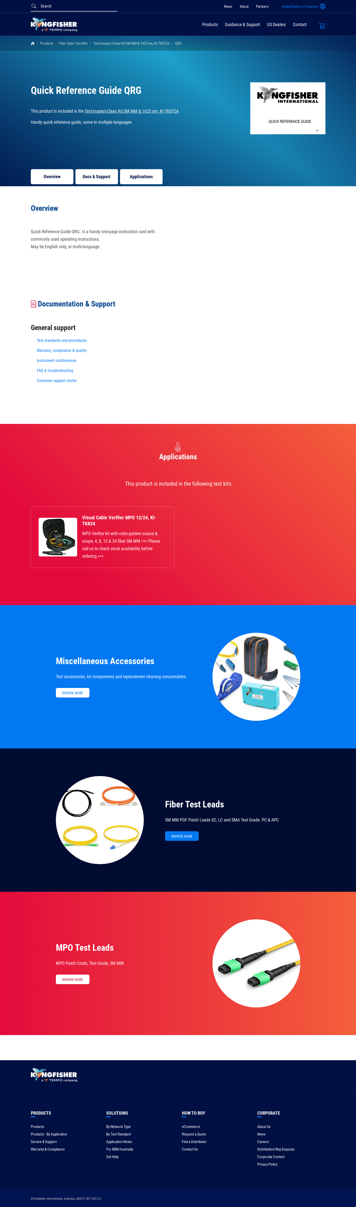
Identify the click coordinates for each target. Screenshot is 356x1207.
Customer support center (57, 380)
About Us (264, 1126)
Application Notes (119, 1141)
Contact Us (190, 1149)
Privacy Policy (267, 1164)
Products (210, 24)
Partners (262, 6)
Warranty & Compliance (48, 1149)
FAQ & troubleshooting (55, 370)
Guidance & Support (242, 24)
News (228, 6)
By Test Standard (118, 1134)
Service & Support (44, 1141)
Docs (96, 176)
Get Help (112, 1157)
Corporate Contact (271, 1157)
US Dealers (276, 24)
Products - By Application (49, 1134)
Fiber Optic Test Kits (73, 43)
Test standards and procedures (62, 340)
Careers (263, 1141)
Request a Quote (194, 1134)
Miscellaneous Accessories (105, 661)
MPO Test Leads (85, 947)
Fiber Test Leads (194, 804)
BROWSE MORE (72, 693)
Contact (300, 24)
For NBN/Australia (119, 1149)
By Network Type (118, 1126)
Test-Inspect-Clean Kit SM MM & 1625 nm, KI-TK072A (131, 43)
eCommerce (191, 1126)
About (244, 6)
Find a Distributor (194, 1141)
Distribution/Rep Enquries (276, 1149)
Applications (141, 176)
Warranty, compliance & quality (62, 350)
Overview (52, 176)
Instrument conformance (56, 360)
